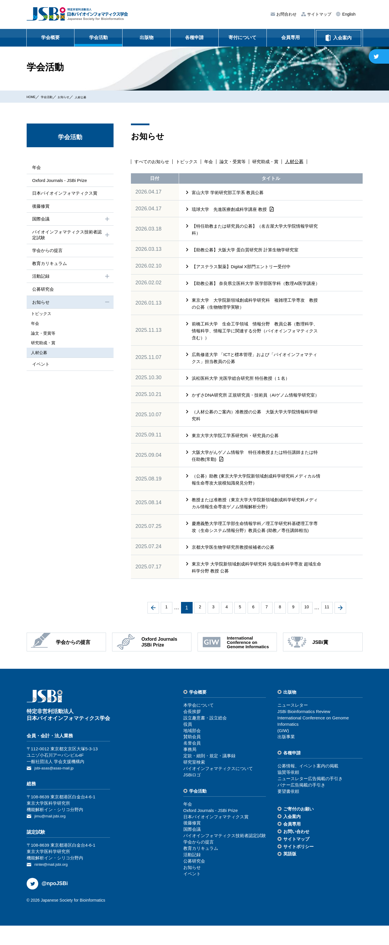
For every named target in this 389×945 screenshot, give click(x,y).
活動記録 (71, 279)
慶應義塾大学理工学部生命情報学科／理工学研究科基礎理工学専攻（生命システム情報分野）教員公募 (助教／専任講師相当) (256, 544)
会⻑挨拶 (192, 732)
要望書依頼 (288, 812)
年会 (212, 161)
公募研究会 (42, 292)
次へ (340, 628)
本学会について (198, 725)
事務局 (189, 770)
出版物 (147, 37)
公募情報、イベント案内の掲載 (307, 786)
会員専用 (290, 37)
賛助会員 (192, 757)
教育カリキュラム (49, 266)
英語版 (289, 874)
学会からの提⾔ (47, 252)
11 (327, 628)
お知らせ (73, 96)
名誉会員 (192, 763)
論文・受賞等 (238, 161)
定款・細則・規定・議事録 (209, 776)
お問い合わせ (296, 852)
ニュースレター (292, 725)
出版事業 (286, 757)
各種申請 (194, 37)
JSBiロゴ (192, 795)
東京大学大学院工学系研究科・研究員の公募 (238, 449)
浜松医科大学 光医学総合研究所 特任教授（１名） (244, 385)
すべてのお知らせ (152, 161)
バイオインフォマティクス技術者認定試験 (71, 236)
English (348, 14)
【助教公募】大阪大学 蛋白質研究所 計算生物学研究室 (249, 249)
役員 (187, 745)
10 (306, 628)
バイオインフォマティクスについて (218, 789)
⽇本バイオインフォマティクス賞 (65, 193)
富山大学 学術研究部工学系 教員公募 (230, 192)
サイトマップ (318, 14)
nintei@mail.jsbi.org (53, 883)
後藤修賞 (40, 207)
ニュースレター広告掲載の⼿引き (310, 799)
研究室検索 (194, 782)
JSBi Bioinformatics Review (303, 732)
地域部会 (192, 751)
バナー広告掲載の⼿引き (301, 805)
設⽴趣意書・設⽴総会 (205, 738)
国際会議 (71, 220)
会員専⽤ (292, 844)
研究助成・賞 (272, 161)
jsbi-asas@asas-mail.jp (56, 788)
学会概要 (50, 37)
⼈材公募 (95, 97)
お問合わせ (286, 14)
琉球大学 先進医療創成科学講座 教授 (232, 209)
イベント (40, 365)
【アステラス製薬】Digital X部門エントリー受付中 (244, 266)
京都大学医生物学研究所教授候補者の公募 (236, 567)
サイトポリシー (298, 867)
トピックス (189, 161)
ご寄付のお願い (298, 829)
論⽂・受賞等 (47, 335)
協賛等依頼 (288, 793)
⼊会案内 (292, 837)
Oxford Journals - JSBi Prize (60, 180)
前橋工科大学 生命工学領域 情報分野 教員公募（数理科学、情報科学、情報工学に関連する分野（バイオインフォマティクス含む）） (254, 337)
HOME (33, 96)
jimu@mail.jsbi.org (52, 836)
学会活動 (98, 37)
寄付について (242, 37)
